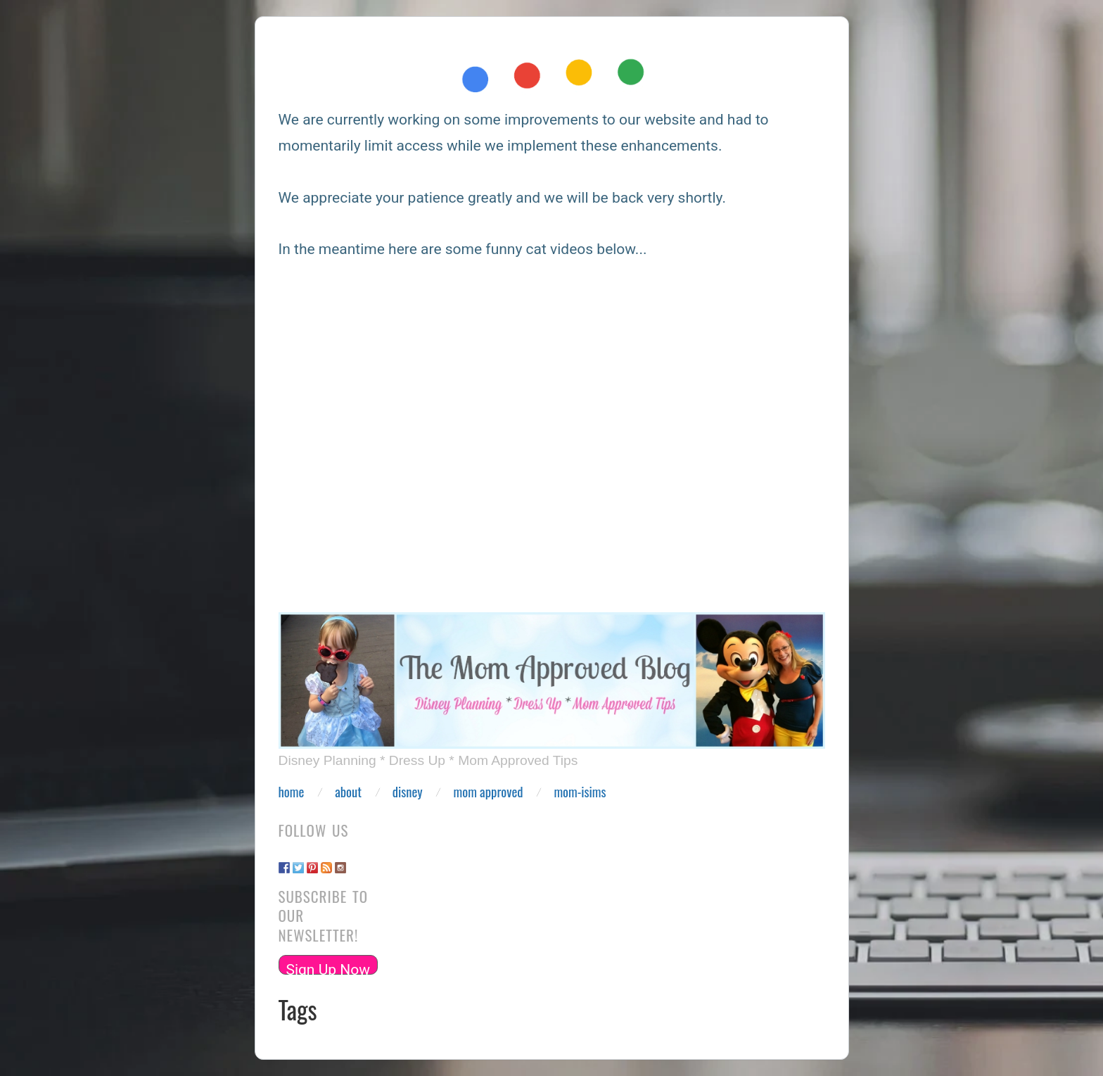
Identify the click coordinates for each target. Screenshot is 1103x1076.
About (348, 792)
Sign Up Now (328, 968)
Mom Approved (488, 792)
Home (292, 792)
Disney (408, 792)
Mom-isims (580, 792)
